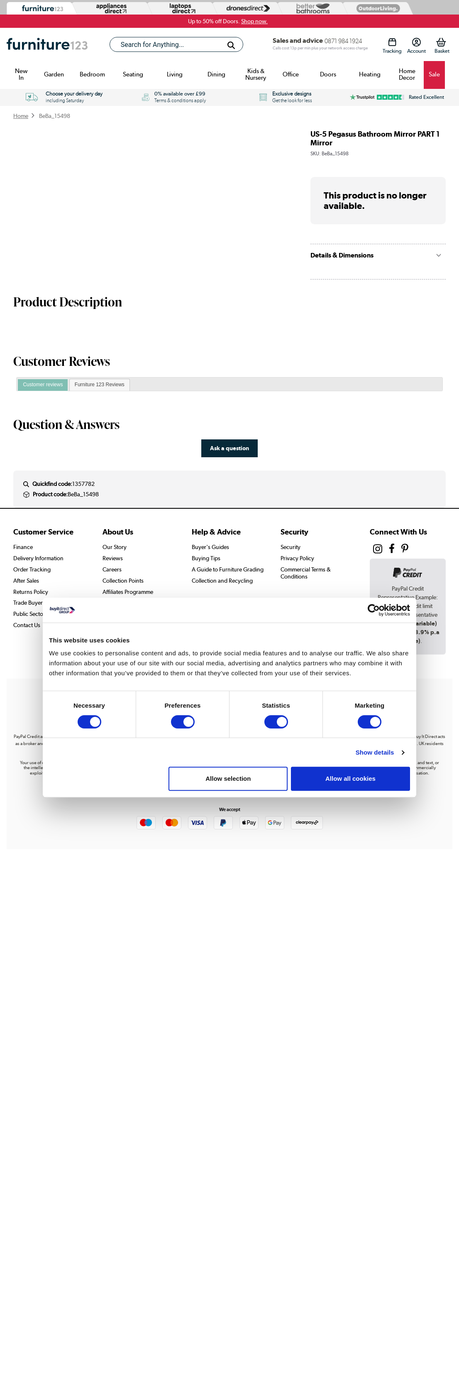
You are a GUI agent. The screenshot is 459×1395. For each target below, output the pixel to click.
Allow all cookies (350, 778)
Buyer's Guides (210, 547)
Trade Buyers (29, 602)
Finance (23, 547)
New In (21, 74)
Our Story (115, 547)
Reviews (113, 558)
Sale (434, 74)
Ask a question (229, 447)
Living (175, 74)
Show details (375, 752)
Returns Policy (30, 591)
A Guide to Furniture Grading (228, 569)
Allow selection (228, 778)
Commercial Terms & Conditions (306, 573)
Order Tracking (32, 569)
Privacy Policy (297, 558)
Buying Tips (206, 558)
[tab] (42, 385)
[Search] (231, 45)
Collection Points (123, 580)
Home (20, 116)
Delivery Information (38, 558)
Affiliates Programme (128, 591)
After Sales (26, 580)
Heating (370, 74)
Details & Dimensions (342, 255)
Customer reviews (43, 384)
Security (290, 547)
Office (291, 74)
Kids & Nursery (255, 74)
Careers (112, 569)
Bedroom (92, 74)
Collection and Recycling (222, 580)
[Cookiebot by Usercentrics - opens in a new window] (373, 610)
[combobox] (176, 44)
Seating (133, 74)
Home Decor (407, 74)
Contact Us (26, 625)
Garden (54, 74)
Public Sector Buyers (38, 613)
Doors (328, 74)
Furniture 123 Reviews (100, 384)
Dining (216, 74)
